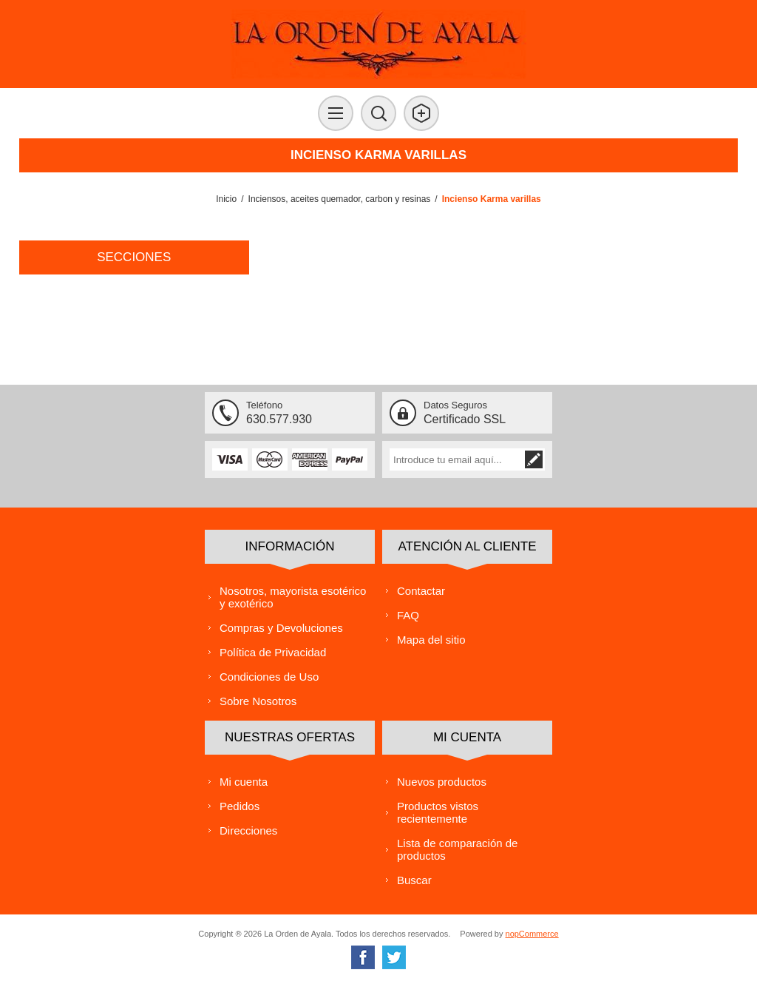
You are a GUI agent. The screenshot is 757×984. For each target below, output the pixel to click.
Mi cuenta (244, 781)
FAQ (408, 615)
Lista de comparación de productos (457, 849)
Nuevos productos (441, 781)
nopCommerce (532, 933)
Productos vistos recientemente (437, 812)
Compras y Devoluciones (281, 627)
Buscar (414, 880)
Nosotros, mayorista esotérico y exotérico (293, 597)
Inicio (226, 199)
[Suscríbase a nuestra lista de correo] (456, 459)
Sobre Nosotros (258, 701)
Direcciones (248, 830)
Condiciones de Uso (269, 676)
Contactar (421, 590)
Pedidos (239, 806)
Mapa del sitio (431, 639)
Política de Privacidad (273, 652)
